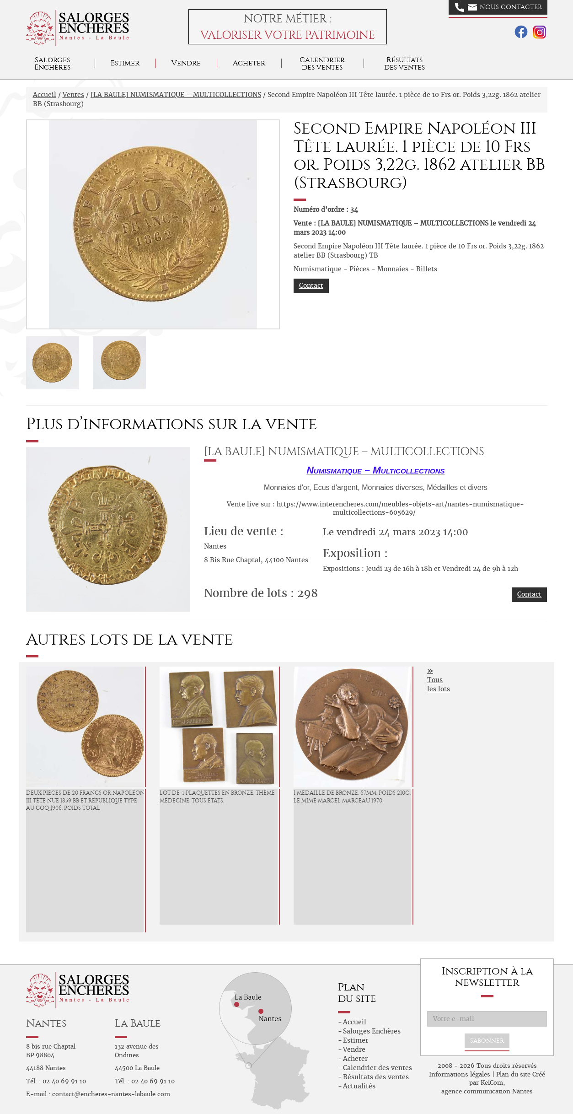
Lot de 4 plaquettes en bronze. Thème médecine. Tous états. (217, 797)
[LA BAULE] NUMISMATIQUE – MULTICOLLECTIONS (176, 95)
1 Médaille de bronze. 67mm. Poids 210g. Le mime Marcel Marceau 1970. (352, 797)
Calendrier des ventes (322, 63)
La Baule (138, 1023)
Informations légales (459, 1074)
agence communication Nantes (487, 1091)
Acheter (249, 63)
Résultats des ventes (376, 1077)
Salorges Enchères (372, 1031)
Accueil (44, 95)
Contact (311, 285)
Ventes (73, 95)
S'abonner (487, 1040)
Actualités (359, 1086)
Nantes (46, 1023)
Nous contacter (498, 7)
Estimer (125, 63)
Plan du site (513, 1074)
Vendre (186, 63)
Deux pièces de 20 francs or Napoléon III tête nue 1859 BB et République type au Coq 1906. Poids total (85, 801)
